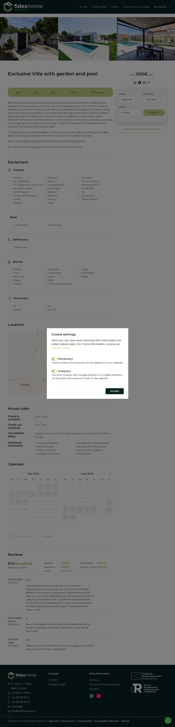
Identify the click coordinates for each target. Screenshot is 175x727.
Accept (114, 391)
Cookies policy (60, 347)
